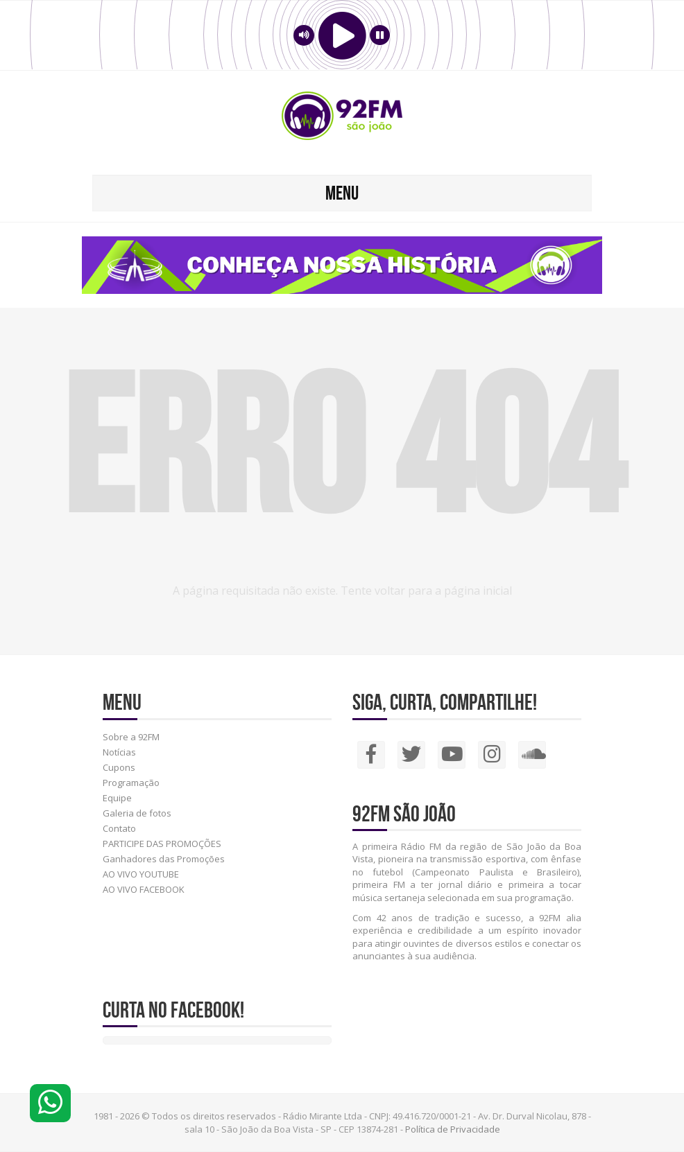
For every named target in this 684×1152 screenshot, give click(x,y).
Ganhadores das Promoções (164, 859)
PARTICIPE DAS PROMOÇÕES (162, 843)
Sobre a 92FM (131, 737)
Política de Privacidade (452, 1129)
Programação (131, 782)
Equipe (117, 798)
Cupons (119, 767)
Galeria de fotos (137, 813)
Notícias (119, 752)
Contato (119, 828)
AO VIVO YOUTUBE (141, 874)
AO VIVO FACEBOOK (144, 889)
